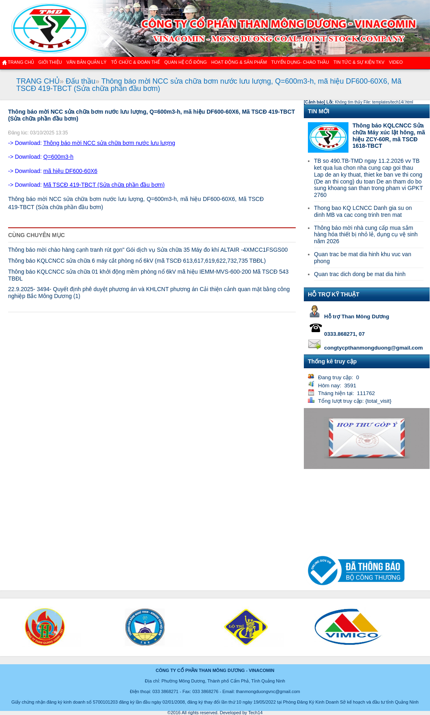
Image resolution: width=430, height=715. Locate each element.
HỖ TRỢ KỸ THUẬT (333, 294)
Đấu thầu (80, 81)
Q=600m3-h (58, 156)
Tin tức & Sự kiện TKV (359, 62)
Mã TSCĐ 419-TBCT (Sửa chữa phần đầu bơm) (104, 184)
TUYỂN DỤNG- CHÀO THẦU (300, 62)
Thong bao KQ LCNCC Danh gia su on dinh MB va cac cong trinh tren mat (363, 211)
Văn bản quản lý (87, 62)
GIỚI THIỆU (50, 62)
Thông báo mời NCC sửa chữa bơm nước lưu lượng (109, 143)
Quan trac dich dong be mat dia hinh (360, 274)
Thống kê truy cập (332, 361)
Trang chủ (21, 62)
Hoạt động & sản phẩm (239, 62)
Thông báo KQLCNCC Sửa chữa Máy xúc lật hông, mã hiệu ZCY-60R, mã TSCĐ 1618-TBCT (389, 135)
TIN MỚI (318, 111)
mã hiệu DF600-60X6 (70, 171)
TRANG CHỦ (38, 81)
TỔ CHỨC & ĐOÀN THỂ (135, 62)
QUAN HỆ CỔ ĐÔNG (185, 62)
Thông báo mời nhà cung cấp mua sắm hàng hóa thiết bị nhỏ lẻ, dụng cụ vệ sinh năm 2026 (366, 235)
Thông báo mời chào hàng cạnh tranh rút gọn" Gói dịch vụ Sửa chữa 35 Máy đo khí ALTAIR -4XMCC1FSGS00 (148, 249)
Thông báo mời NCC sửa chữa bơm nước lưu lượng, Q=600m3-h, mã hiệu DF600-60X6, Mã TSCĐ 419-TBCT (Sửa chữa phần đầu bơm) (209, 85)
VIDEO (396, 62)
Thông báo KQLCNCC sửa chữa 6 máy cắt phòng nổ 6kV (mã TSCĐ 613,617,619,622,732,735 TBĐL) (137, 260)
